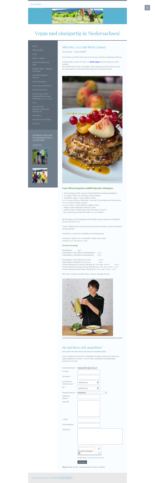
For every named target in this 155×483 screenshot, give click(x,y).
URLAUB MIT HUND (39, 90)
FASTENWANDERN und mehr (40, 63)
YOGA (34, 103)
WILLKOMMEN (36, 4)
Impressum (35, 478)
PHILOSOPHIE (37, 50)
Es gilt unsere (91, 458)
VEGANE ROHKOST (39, 82)
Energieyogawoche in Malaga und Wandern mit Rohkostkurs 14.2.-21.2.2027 (42, 96)
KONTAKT (36, 124)
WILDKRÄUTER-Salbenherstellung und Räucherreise (40, 109)
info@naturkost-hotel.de (42, 147)
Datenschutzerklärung (96, 458)
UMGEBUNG (37, 115)
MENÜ (34, 46)
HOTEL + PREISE (38, 58)
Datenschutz (43, 478)
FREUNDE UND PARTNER (41, 120)
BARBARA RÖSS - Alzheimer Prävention (42, 70)
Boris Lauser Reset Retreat (42, 86)
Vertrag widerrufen (65, 478)
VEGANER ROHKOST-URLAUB (40, 76)
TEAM (34, 54)
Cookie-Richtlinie (53, 478)
